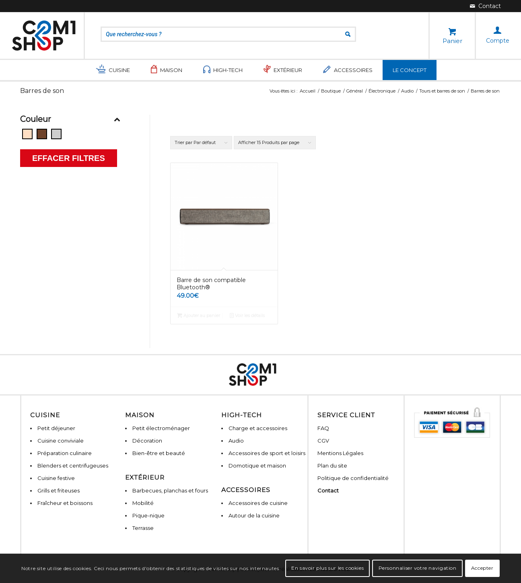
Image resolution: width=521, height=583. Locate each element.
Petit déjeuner (56, 428)
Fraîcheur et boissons (65, 503)
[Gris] (56, 134)
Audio (236, 440)
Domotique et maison (257, 465)
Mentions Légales (340, 453)
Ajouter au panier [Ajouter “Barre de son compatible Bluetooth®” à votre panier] (198, 315)
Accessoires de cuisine (258, 503)
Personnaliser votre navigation (418, 568)
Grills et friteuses (58, 490)
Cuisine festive (56, 478)
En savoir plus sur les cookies (327, 568)
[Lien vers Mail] (485, 6)
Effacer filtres (68, 158)
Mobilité (143, 503)
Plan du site (332, 465)
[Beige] (27, 134)
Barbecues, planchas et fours (170, 490)
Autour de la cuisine (254, 515)
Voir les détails (247, 315)
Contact (328, 490)
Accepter (482, 568)
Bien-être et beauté (158, 453)
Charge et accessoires (258, 428)
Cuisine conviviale (60, 440)
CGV (323, 440)
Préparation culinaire (64, 453)
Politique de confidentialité (353, 478)
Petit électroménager (161, 428)
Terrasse (143, 528)
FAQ (323, 428)
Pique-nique (148, 515)
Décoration (147, 440)
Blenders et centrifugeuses (72, 465)
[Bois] (42, 134)
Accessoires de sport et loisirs (267, 453)
